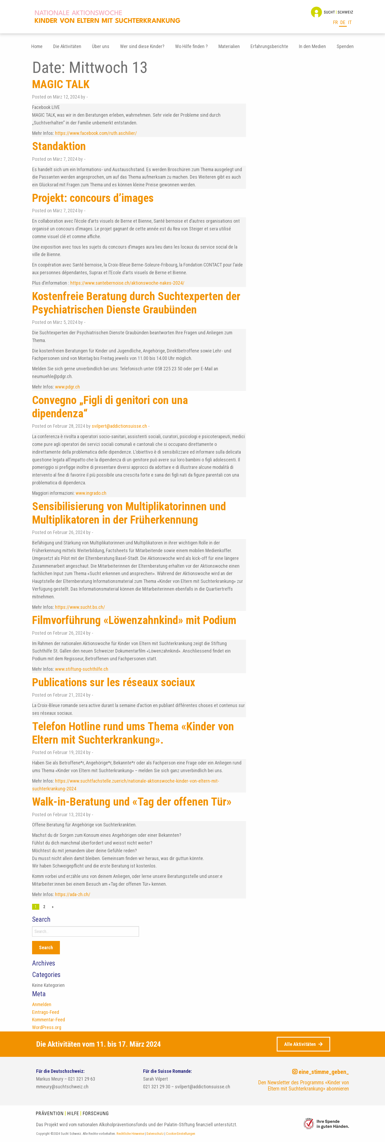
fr (335, 22)
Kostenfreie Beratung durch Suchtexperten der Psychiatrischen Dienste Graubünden (136, 303)
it (350, 22)
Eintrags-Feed (45, 1012)
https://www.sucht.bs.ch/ (80, 607)
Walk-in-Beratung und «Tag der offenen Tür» (132, 801)
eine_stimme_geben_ (320, 1072)
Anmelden (41, 1004)
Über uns (100, 46)
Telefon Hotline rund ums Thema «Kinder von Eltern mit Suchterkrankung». (133, 733)
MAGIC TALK (61, 84)
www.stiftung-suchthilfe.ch (82, 669)
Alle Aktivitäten (300, 1044)
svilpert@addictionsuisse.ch (119, 426)
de (342, 22)
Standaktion (59, 146)
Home (37, 46)
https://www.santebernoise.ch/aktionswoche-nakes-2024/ (127, 283)
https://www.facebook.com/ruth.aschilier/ (95, 133)
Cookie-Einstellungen (180, 1134)
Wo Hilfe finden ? (191, 46)
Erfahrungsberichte (269, 46)
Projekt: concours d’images (93, 198)
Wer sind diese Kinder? (142, 46)
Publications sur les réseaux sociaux (113, 682)
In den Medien (312, 46)
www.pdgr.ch (67, 387)
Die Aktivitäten (67, 46)
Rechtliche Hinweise (130, 1134)
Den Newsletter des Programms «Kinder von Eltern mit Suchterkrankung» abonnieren (303, 1086)
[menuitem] (37, 46)
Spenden (345, 46)
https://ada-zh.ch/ (72, 894)
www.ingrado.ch (91, 493)
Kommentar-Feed (48, 1019)
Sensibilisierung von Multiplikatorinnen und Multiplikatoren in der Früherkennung (129, 513)
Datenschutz (155, 1134)
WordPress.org (46, 1027)
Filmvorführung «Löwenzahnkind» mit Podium (134, 620)
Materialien (229, 46)
